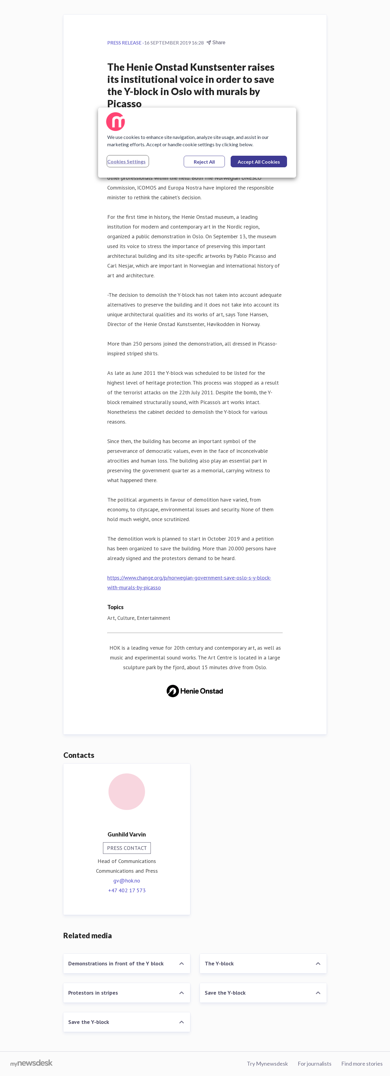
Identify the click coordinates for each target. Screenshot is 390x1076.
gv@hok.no (126, 880)
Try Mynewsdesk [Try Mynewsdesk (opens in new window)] (267, 1063)
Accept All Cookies (259, 162)
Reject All (204, 162)
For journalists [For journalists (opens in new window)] (315, 1063)
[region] (197, 143)
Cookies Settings (126, 161)
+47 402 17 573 (127, 890)
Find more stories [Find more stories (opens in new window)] (362, 1063)
